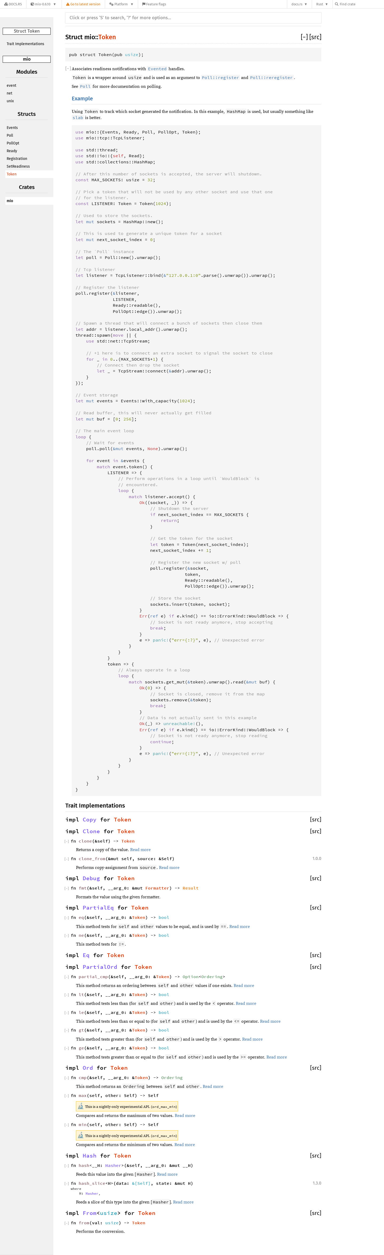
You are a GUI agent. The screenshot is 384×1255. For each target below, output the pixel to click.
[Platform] (121, 4)
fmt (83, 888)
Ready (12, 151)
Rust (319, 4)
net (9, 93)
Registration (17, 158)
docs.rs (296, 4)
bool (164, 917)
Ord (88, 1067)
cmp (83, 1077)
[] (305, 37)
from (84, 1222)
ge (81, 1048)
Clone (91, 831)
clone (85, 841)
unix (10, 101)
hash (84, 1165)
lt (81, 994)
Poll (10, 135)
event (11, 85)
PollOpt (13, 143)
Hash (90, 1155)
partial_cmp (93, 976)
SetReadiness (18, 166)
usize (131, 54)
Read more (140, 849)
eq (81, 917)
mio (27, 59)
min (83, 1124)
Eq (86, 955)
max (83, 1095)
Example (82, 98)
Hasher (113, 1165)
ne (81, 935)
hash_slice (92, 1183)
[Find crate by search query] (361, 4)
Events (12, 127)
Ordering (212, 976)
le (81, 1012)
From (90, 1213)
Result (191, 888)
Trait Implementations (25, 44)
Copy (90, 819)
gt (81, 1030)
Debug (91, 878)
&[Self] (141, 1183)
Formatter (157, 888)
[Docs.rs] (13, 4)
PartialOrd (100, 966)
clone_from (92, 858)
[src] (315, 37)
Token (12, 174)
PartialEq (98, 907)
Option (191, 976)
